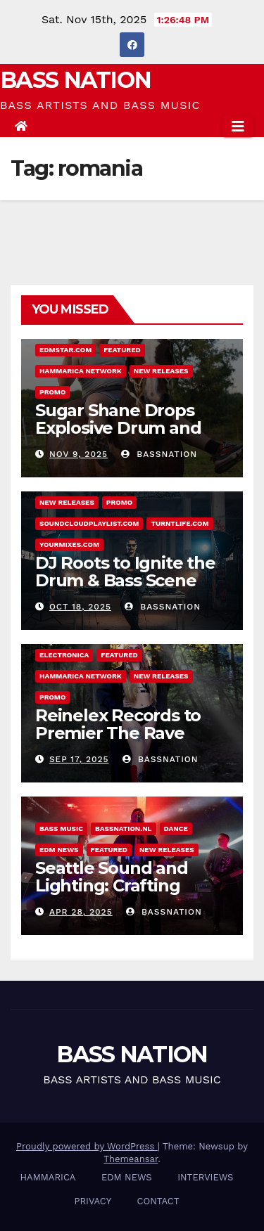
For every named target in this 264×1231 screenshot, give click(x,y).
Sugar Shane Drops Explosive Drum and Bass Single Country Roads (118, 436)
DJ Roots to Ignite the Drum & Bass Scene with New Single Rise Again (125, 589)
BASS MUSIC (61, 828)
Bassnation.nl (123, 828)
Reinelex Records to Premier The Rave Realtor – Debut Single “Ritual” (127, 741)
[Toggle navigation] (237, 126)
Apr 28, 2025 (81, 912)
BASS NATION (75, 80)
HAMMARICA (48, 1177)
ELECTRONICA (64, 655)
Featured (121, 350)
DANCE (176, 828)
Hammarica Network (80, 371)
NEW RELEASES (161, 371)
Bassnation (159, 454)
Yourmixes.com (69, 544)
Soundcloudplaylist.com (89, 523)
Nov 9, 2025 (78, 454)
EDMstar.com (65, 350)
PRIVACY (92, 1201)
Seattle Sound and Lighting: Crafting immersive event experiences (111, 894)
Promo (52, 392)
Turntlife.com (179, 523)
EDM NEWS (59, 849)
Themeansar (130, 1159)
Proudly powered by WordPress (87, 1146)
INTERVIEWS (205, 1177)
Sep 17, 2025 (79, 759)
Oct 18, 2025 (80, 607)
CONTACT (158, 1201)
